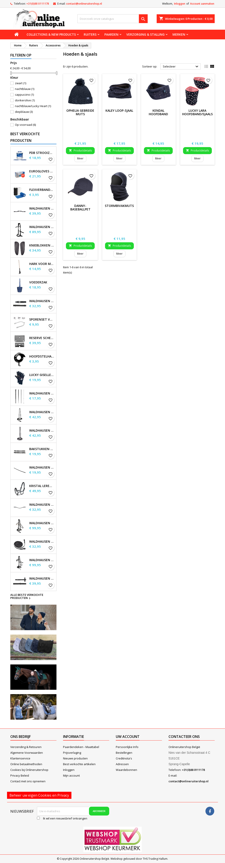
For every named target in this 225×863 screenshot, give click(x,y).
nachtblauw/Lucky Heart (33, 106)
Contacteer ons (184, 736)
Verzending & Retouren (26, 747)
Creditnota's (124, 758)
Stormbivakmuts (119, 206)
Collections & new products (51, 34)
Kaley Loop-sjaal (119, 110)
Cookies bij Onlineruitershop (29, 770)
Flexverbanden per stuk (41, 190)
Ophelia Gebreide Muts (80, 112)
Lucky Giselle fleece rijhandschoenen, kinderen (41, 375)
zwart (20, 83)
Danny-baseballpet (80, 207)
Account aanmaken (202, 3)
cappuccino (24, 95)
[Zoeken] (112, 18)
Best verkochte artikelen (79, 764)
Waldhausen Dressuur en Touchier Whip (41, 393)
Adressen (122, 764)
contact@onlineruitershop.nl (84, 3)
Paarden (111, 34)
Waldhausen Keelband (41, 467)
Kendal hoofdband (158, 112)
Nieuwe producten (75, 758)
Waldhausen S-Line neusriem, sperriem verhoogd (41, 430)
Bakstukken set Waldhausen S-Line (41, 449)
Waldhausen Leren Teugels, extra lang (41, 578)
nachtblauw (24, 89)
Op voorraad (25, 125)
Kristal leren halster (41, 486)
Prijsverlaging (72, 753)
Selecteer (181, 66)
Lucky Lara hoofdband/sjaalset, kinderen (200, 114)
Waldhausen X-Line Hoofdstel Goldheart (41, 523)
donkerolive (25, 100)
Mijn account (71, 775)
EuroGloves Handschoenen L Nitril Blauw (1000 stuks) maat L (41, 171)
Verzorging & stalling (145, 34)
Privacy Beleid (19, 775)
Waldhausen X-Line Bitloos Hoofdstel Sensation (41, 227)
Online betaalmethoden (26, 764)
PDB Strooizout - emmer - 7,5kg (41, 153)
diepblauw (24, 112)
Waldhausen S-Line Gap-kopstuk (41, 208)
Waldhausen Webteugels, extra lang (41, 301)
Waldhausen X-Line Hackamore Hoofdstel (41, 560)
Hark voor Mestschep (41, 264)
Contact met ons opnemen (27, 781)
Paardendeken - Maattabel (81, 747)
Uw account (128, 736)
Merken (178, 34)
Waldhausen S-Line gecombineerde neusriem (41, 412)
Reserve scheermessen (41, 338)
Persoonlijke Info (127, 747)
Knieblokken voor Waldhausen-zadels (41, 245)
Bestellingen (124, 753)
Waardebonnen (126, 770)
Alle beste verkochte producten (26, 596)
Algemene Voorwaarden (26, 753)
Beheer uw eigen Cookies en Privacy (39, 795)
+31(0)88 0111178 (37, 3)
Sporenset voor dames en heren (41, 319)
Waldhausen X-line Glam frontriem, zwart (41, 504)
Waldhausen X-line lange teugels (41, 541)
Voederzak (38, 282)
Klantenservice (20, 758)
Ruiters (90, 34)
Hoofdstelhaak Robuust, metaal (41, 356)
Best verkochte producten (25, 137)
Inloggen (179, 3)
